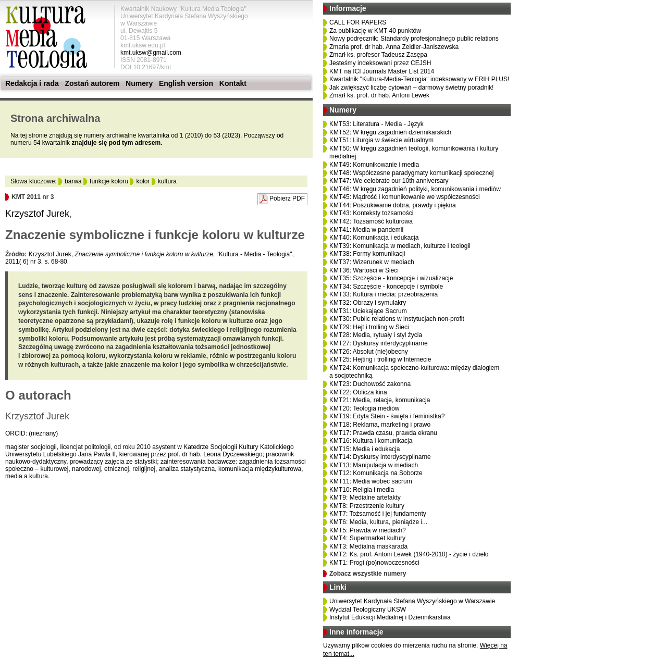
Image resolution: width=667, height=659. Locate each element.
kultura (167, 181)
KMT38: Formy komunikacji (367, 253)
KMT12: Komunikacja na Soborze (376, 473)
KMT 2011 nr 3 (32, 197)
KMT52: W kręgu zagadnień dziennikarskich (390, 132)
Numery (139, 83)
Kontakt (232, 83)
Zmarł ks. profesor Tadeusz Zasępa (378, 54)
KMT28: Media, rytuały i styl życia (375, 335)
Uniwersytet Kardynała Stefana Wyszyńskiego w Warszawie (412, 601)
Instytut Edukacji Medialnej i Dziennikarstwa (390, 617)
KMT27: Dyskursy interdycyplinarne (378, 343)
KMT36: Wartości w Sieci (364, 270)
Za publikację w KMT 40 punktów (375, 30)
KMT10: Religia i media (361, 489)
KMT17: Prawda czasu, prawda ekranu (383, 433)
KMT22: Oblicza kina (358, 392)
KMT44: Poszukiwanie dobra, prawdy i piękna (392, 205)
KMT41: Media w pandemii (366, 229)
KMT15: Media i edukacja (364, 449)
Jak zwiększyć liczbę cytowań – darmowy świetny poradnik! (411, 87)
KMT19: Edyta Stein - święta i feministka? (386, 416)
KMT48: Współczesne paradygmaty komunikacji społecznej (411, 173)
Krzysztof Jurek (37, 213)
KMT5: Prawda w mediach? (367, 530)
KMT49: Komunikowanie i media (374, 164)
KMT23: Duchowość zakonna (370, 384)
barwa (73, 181)
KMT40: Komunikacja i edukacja (373, 237)
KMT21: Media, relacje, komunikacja (379, 400)
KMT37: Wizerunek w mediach (371, 262)
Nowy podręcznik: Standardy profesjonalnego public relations (414, 38)
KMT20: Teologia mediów (364, 408)
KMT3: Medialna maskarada (368, 546)
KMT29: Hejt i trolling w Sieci (369, 327)
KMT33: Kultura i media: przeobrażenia (383, 294)
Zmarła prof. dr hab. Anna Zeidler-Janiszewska (394, 47)
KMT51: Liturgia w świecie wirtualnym (381, 140)
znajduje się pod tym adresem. (116, 142)
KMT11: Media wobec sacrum (370, 481)
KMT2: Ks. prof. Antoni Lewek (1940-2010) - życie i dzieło (408, 554)
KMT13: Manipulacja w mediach (373, 465)
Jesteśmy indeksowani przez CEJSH (380, 63)
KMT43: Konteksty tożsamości (371, 213)
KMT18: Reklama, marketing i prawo (379, 424)
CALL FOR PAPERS (357, 22)
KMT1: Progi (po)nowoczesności (374, 562)
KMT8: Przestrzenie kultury (366, 505)
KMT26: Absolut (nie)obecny (368, 351)
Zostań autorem (92, 83)
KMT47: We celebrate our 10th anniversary (389, 180)
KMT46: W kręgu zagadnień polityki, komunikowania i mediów (415, 189)
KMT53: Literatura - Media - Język (376, 124)
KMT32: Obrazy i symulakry (367, 302)
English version (186, 83)
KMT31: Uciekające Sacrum (368, 311)
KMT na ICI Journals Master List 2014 (381, 71)
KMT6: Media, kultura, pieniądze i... (378, 522)
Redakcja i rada (32, 83)
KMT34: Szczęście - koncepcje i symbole (386, 286)
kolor (143, 181)
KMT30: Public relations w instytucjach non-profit (396, 318)
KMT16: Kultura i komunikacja (370, 440)
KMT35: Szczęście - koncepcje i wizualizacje (391, 278)
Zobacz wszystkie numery (367, 573)
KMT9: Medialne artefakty (365, 497)
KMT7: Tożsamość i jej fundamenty (377, 513)
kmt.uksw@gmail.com (150, 52)
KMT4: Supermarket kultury (367, 538)
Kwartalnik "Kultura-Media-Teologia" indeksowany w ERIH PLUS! (419, 79)
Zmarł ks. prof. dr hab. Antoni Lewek (379, 95)
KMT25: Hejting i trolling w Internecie (380, 359)
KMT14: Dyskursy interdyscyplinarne (380, 457)
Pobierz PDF (287, 198)
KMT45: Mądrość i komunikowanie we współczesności (404, 197)
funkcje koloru (109, 181)
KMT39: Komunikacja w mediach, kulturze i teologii (400, 246)
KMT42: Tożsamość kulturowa (371, 221)
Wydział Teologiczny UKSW (367, 609)
